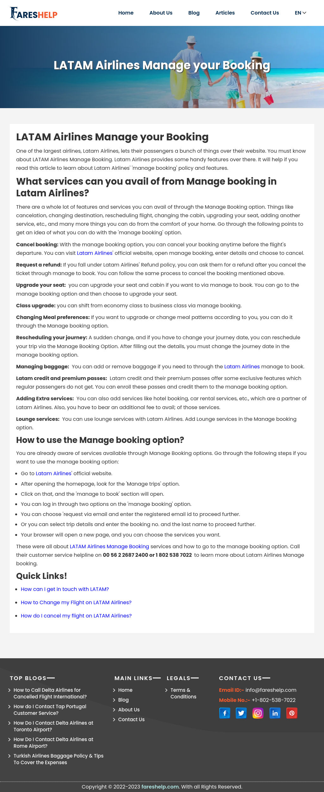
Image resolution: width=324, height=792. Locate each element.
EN (300, 12)
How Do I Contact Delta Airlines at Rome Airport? (53, 742)
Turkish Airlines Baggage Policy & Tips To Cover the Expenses (58, 759)
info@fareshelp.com (271, 690)
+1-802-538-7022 (274, 700)
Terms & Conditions (183, 693)
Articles (225, 12)
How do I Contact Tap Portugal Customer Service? (50, 709)
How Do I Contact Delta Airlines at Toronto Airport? (53, 726)
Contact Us (265, 12)
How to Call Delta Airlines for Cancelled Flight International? (50, 693)
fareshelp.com (160, 786)
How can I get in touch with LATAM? (65, 589)
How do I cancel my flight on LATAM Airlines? (76, 615)
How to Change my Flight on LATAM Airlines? (76, 602)
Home (126, 12)
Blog (194, 12)
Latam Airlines (94, 253)
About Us (160, 12)
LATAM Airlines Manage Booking (109, 546)
